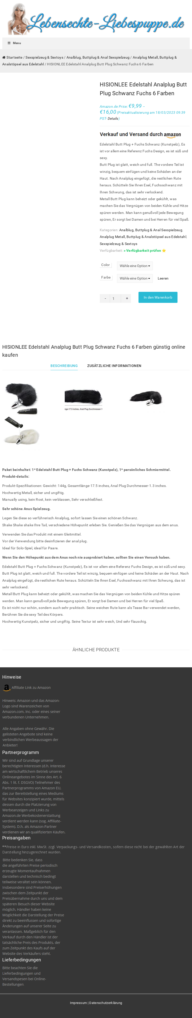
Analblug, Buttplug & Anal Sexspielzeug (98, 57)
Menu (14, 43)
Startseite (14, 57)
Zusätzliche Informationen (114, 366)
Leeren (163, 278)
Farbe (106, 277)
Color (105, 265)
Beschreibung (64, 366)
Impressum (78, 1003)
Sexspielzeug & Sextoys (44, 57)
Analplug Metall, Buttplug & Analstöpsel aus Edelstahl (143, 237)
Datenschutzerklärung (105, 1003)
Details (113, 118)
